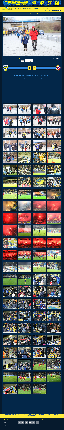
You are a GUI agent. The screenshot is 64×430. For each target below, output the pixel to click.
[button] (60, 10)
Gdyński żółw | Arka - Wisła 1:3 (32, 75)
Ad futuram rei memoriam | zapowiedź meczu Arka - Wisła (35, 73)
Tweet (19, 58)
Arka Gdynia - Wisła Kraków (33, 13)
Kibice (20, 8)
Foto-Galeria (6, 13)
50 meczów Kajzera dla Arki (45, 75)
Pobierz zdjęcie (29, 60)
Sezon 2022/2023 (22, 13)
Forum (15, 8)
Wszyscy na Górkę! (52, 73)
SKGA (5, 421)
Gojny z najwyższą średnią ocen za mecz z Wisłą (32, 78)
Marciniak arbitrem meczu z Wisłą (14, 73)
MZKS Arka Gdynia (27, 8)
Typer (5, 425)
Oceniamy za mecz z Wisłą (18, 75)
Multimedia (45, 8)
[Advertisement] (32, 93)
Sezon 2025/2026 (37, 8)
